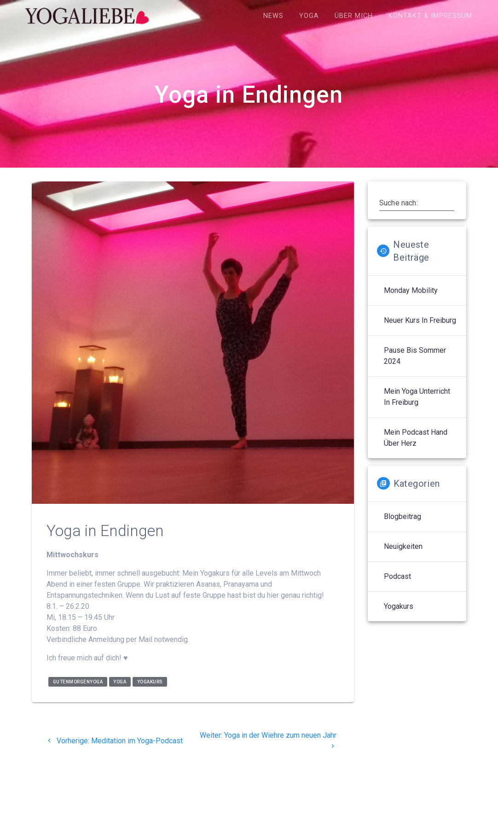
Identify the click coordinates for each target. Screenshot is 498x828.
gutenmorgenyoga (78, 681)
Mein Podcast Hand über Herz (415, 438)
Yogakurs (398, 606)
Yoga (309, 16)
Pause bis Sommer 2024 (415, 356)
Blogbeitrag (402, 516)
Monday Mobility (411, 290)
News (273, 16)
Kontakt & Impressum (430, 16)
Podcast (397, 576)
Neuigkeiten (403, 546)
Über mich (354, 16)
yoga (119, 681)
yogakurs (150, 681)
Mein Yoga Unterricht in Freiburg (417, 397)
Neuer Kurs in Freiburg (420, 320)
